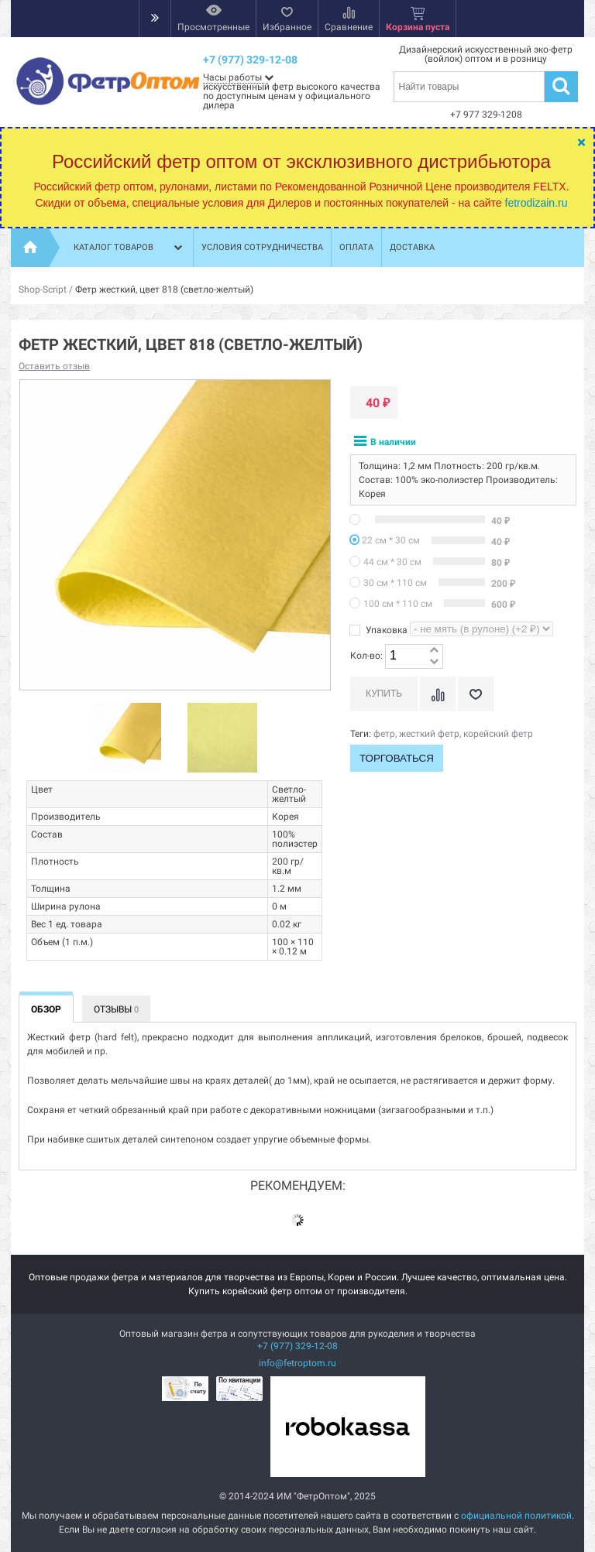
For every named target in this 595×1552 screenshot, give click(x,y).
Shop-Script (43, 289)
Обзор (46, 1009)
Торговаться (396, 758)
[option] (126, 738)
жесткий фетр (429, 733)
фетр (384, 733)
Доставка (412, 247)
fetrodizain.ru (536, 203)
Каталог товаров (129, 247)
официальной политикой (516, 1515)
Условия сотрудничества (262, 247)
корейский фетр (498, 733)
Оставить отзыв (54, 366)
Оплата (356, 247)
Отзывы (116, 1009)
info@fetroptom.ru (297, 1363)
